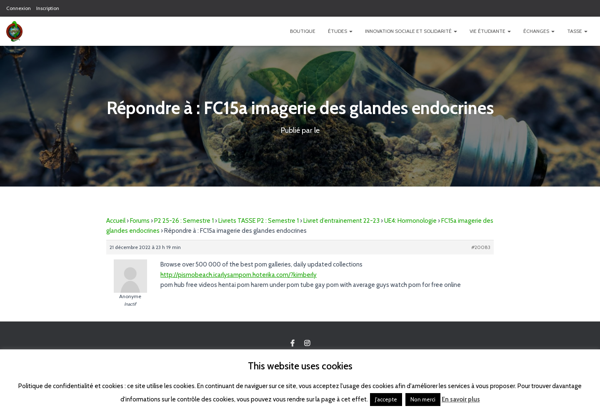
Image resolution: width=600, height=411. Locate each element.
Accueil (115, 220)
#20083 (480, 247)
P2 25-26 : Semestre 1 (184, 220)
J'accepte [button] (386, 399)
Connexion (18, 8)
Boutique (302, 31)
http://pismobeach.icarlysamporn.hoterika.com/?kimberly (238, 275)
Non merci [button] (422, 399)
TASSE (577, 31)
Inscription (47, 8)
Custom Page (292, 343)
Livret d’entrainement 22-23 (341, 220)
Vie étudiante (490, 31)
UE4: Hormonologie (410, 220)
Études (340, 31)
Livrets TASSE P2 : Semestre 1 (258, 220)
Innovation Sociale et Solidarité (411, 31)
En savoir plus (461, 399)
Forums (140, 220)
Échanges (539, 31)
